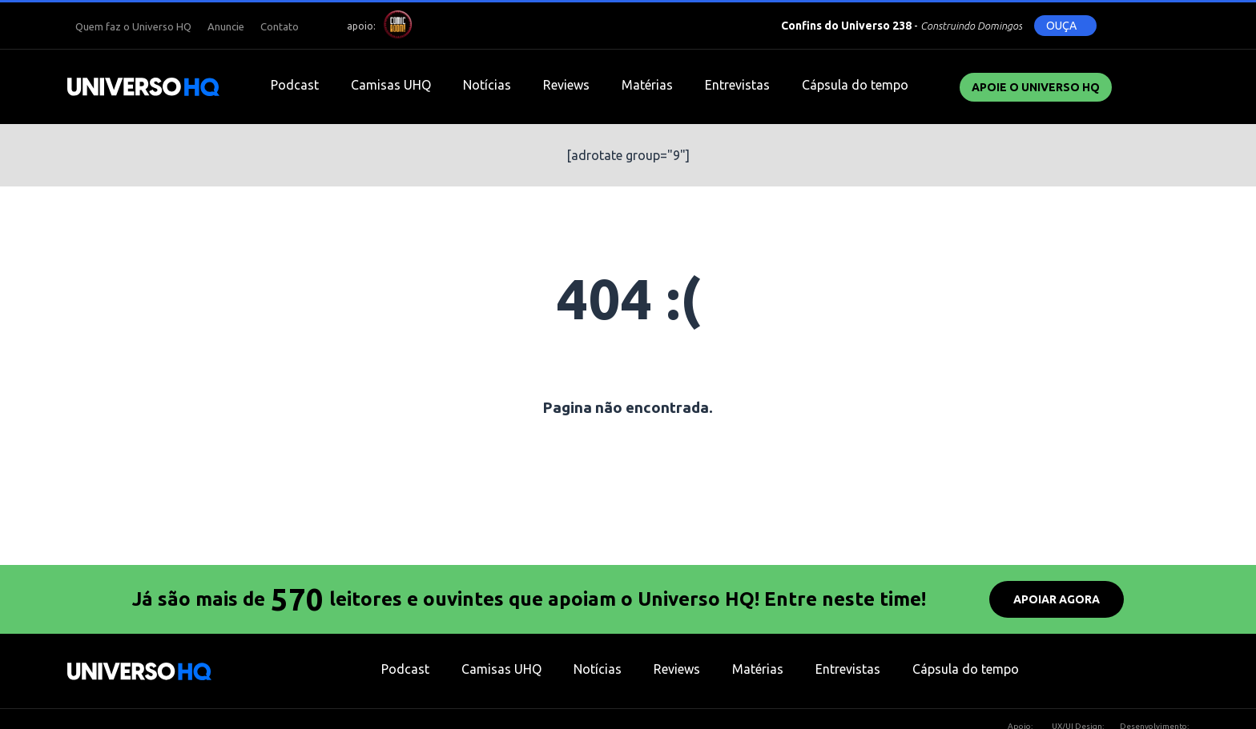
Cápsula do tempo (855, 85)
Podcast (295, 85)
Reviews (566, 85)
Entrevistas (737, 85)
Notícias (487, 85)
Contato (279, 26)
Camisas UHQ (391, 85)
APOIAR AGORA (1056, 599)
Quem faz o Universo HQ (133, 26)
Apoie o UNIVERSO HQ (1036, 87)
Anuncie (225, 26)
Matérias (647, 85)
